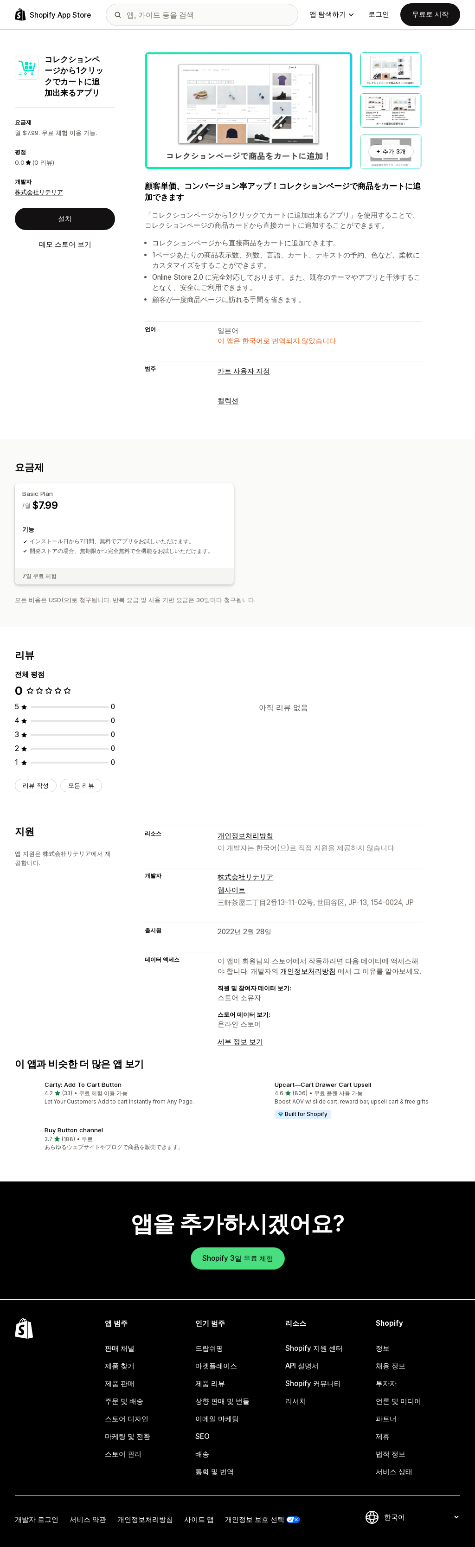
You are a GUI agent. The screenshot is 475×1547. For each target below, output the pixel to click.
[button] (122, 1094)
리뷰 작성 (36, 785)
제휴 (383, 1436)
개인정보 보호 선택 (254, 1519)
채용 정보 (390, 1365)
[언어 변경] (421, 1517)
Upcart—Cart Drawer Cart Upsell (323, 1084)
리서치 (295, 1401)
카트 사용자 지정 (244, 370)
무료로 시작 (430, 14)
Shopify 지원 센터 (314, 1348)
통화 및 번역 (214, 1471)
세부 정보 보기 (240, 1041)
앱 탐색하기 (331, 14)
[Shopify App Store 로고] (53, 14)
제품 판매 (120, 1383)
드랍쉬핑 (209, 1348)
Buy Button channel (74, 1130)
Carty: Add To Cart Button (83, 1084)
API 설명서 (302, 1365)
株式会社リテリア (39, 192)
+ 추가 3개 (391, 151)
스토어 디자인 (126, 1418)
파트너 (386, 1418)
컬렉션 (228, 400)
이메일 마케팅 (217, 1418)
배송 (202, 1454)
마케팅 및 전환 (127, 1436)
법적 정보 (390, 1454)
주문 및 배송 (124, 1401)
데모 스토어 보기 (65, 244)
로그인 (378, 14)
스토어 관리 (123, 1454)
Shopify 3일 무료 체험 (237, 1258)
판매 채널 (120, 1348)
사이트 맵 (199, 1519)
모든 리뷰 (81, 785)
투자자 (386, 1383)
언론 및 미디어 (398, 1401)
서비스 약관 (88, 1519)
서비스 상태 (394, 1471)
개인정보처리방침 (245, 835)
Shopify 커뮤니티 (313, 1383)
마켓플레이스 (216, 1365)
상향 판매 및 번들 (222, 1401)
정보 (383, 1348)
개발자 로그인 (36, 1519)
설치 (65, 218)
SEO (202, 1436)
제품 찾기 (120, 1365)
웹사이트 (231, 890)
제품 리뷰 (210, 1383)
